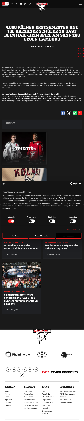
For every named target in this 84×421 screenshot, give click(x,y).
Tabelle (8, 402)
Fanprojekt (46, 408)
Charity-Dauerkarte (31, 408)
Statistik (8, 405)
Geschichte (46, 405)
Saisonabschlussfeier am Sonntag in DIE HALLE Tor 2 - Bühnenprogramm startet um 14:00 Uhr (21, 299)
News (7, 391)
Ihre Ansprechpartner (68, 391)
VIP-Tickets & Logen (31, 405)
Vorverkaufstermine (31, 402)
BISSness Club (65, 399)
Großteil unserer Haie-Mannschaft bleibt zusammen (21, 247)
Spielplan (8, 399)
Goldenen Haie (47, 402)
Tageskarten (28, 394)
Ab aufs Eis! (46, 394)
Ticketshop (28, 391)
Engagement (46, 399)
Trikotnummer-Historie (47, 412)
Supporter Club (66, 402)
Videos (7, 394)
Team (7, 397)
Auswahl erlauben (42, 236)
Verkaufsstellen (29, 399)
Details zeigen (71, 229)
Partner (63, 397)
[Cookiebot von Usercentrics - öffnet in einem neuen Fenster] (71, 184)
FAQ (43, 391)
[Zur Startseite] (42, 8)
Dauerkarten (28, 397)
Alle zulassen (68, 236)
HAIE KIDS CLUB (47, 397)
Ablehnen (15, 236)
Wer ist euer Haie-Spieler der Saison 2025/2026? (61, 247)
